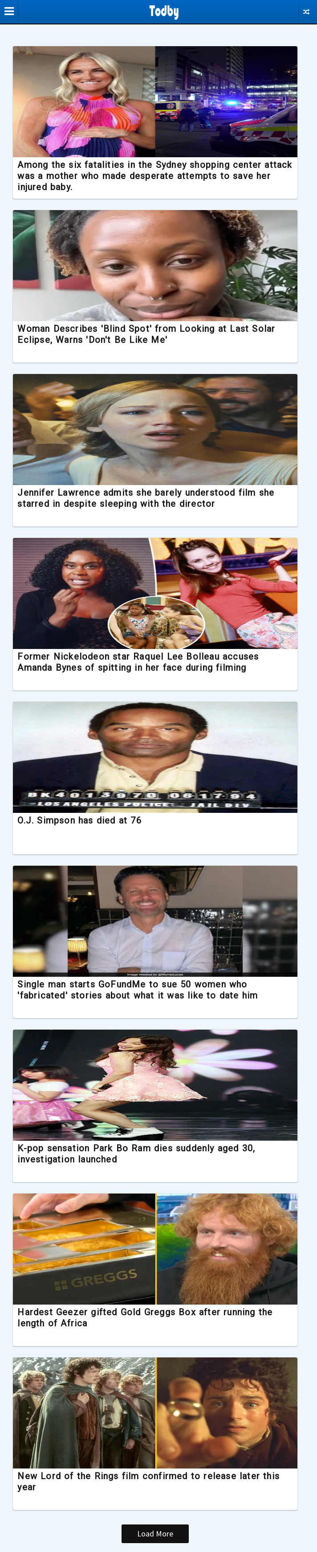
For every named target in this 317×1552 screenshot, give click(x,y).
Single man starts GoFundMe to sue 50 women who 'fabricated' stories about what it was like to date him (144, 990)
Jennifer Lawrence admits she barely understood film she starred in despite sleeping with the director (152, 498)
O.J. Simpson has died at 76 (85, 820)
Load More (156, 1533)
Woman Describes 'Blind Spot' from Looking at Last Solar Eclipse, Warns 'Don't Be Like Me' (152, 334)
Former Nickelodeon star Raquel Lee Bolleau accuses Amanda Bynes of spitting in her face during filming (144, 662)
